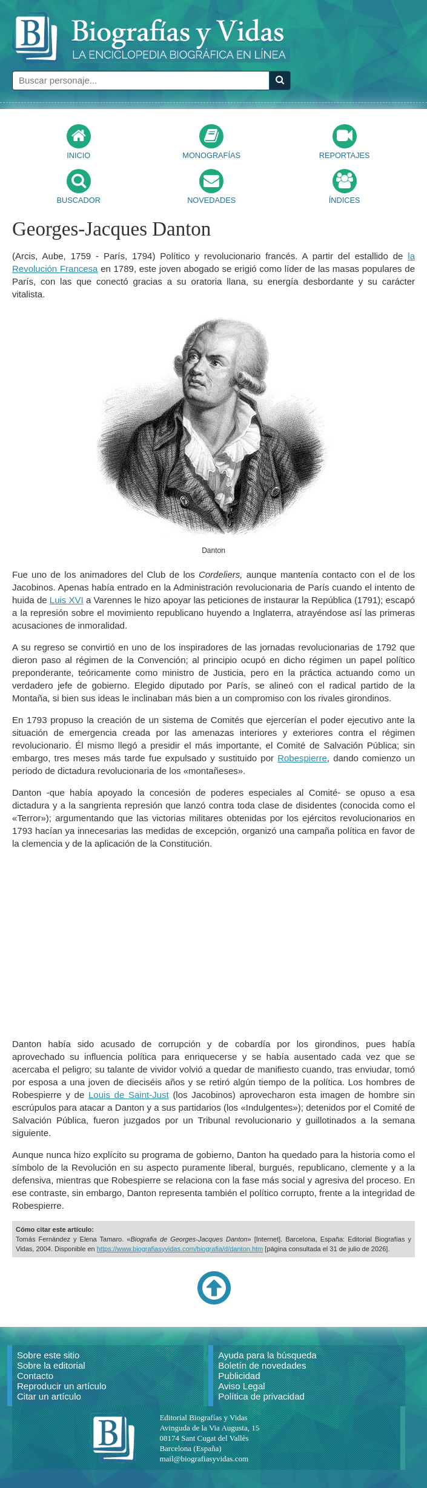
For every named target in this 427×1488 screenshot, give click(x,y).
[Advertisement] (214, 943)
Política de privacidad (261, 1396)
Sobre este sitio (48, 1355)
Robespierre (302, 758)
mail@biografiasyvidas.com (203, 1458)
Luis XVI (67, 600)
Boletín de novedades (262, 1365)
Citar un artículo (49, 1396)
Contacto (35, 1376)
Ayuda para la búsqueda (267, 1355)
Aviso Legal (241, 1386)
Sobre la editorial (51, 1365)
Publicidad (239, 1376)
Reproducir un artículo (62, 1386)
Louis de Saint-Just (128, 1095)
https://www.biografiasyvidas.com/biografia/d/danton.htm (180, 1248)
